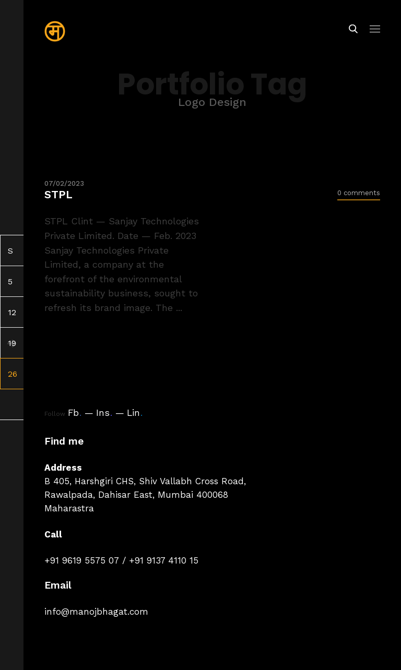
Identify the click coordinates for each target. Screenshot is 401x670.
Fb (74, 413)
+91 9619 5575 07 (81, 560)
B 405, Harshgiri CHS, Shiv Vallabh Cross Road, (145, 481)
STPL (58, 194)
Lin (135, 413)
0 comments (358, 193)
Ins (104, 413)
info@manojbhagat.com (96, 611)
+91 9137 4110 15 (163, 560)
